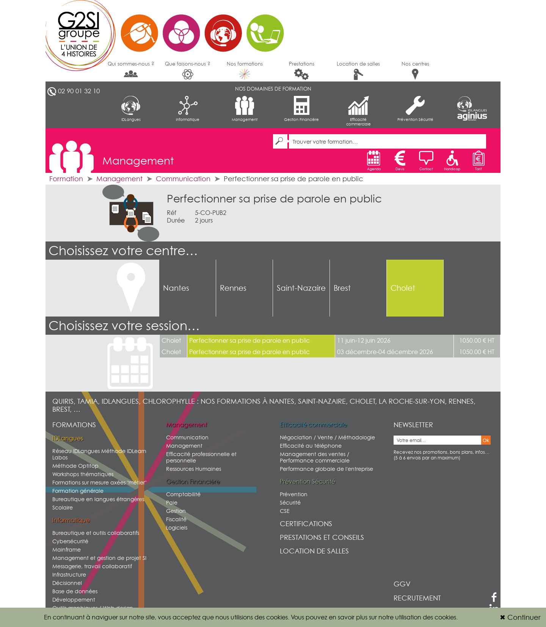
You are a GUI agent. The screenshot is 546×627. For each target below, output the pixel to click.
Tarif (478, 160)
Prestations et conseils (322, 537)
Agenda (373, 160)
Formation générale (78, 490)
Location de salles (358, 70)
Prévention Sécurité (415, 109)
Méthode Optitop (75, 465)
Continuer (520, 617)
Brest (342, 288)
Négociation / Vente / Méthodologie (327, 437)
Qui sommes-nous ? (131, 70)
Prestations (301, 70)
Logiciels (176, 527)
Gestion (176, 511)
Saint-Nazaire (301, 288)
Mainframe (66, 549)
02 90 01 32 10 (79, 91)
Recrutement (417, 598)
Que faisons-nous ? (187, 70)
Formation (66, 179)
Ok (486, 440)
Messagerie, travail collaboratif (92, 566)
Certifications (306, 524)
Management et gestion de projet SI (99, 558)
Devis (400, 160)
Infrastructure (69, 574)
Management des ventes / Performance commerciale (315, 457)
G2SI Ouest (169, 28)
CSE (285, 511)
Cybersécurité (70, 541)
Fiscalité (176, 519)
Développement (73, 599)
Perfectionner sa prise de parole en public (274, 198)
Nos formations (245, 70)
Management (244, 109)
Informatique (187, 109)
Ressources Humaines (193, 469)
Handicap (452, 160)
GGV (402, 584)
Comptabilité (183, 494)
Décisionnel (67, 583)
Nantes (176, 288)
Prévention (294, 494)
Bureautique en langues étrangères (98, 499)
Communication (183, 179)
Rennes (233, 288)
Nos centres (415, 70)
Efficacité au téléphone (311, 445)
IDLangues (131, 109)
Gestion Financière (301, 109)
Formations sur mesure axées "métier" (99, 482)
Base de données (74, 591)
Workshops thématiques (82, 474)
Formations (74, 425)
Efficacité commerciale (358, 111)
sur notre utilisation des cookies (412, 617)
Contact (426, 160)
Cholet (403, 288)
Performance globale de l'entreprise (326, 469)
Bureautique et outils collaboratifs (95, 533)
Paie (171, 502)
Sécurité (290, 502)
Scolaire (62, 507)
